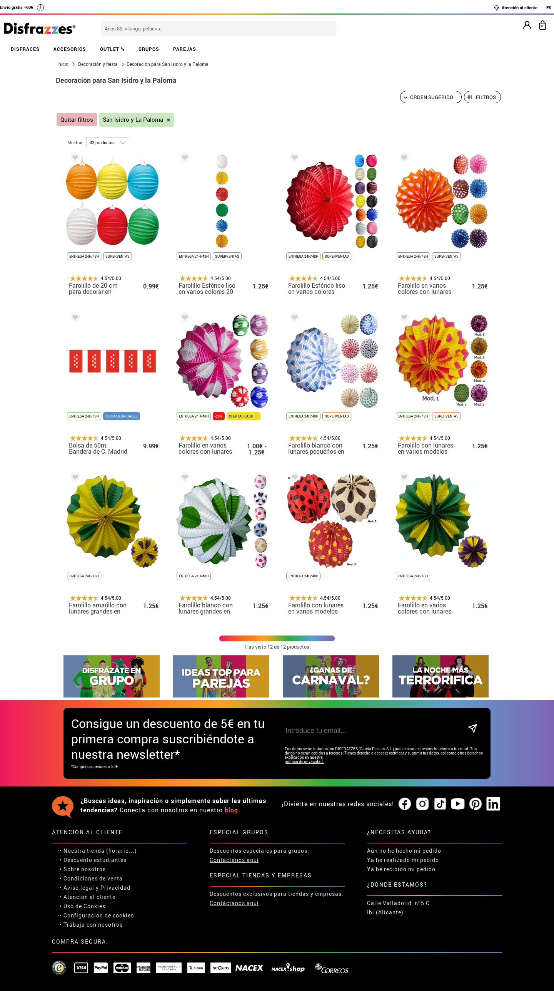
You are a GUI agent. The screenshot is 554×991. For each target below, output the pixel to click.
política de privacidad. (304, 762)
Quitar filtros (76, 119)
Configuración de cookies (98, 915)
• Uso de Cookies (82, 906)
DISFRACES (25, 49)
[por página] (107, 142)
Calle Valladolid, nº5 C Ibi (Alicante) (398, 907)
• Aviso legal (77, 887)
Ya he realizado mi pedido (403, 860)
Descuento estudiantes (95, 860)
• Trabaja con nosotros (91, 924)
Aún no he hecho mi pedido (404, 850)
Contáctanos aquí (234, 860)
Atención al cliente (515, 8)
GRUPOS (148, 49)
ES (548, 7)
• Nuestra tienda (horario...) (98, 850)
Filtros (486, 97)
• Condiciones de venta (91, 878)
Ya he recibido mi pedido (401, 869)
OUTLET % (112, 49)
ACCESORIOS (69, 49)
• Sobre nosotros (83, 869)
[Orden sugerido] (431, 97)
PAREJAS (184, 49)
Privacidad (115, 887)
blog (231, 810)
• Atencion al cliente (87, 896)
